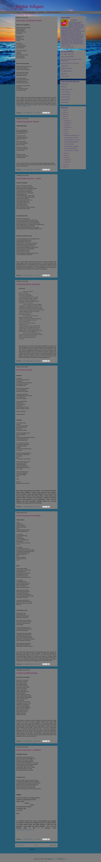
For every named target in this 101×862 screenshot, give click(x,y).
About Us (41, 12)
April (65, 155)
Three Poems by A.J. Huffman (28, 750)
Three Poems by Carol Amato (28, 516)
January (66, 162)
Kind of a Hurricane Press (54, 12)
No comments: (36, 112)
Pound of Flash (65, 76)
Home (18, 12)
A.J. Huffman (73, 20)
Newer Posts (19, 845)
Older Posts (53, 845)
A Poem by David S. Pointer (27, 122)
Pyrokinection (64, 65)
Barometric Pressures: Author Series (70, 63)
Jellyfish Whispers (29, 7)
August (66, 129)
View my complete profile (67, 46)
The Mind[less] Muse (66, 71)
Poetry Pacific (64, 84)
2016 (64, 114)
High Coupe (64, 73)
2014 (64, 118)
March (66, 157)
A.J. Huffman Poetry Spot (67, 54)
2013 (64, 164)
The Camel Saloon (65, 94)
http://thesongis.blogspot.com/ (23, 106)
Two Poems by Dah (24, 370)
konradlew (54, 858)
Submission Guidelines (29, 12)
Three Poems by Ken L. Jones (28, 179)
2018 (64, 112)
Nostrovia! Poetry (65, 97)
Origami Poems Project (67, 89)
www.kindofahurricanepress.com (25, 829)
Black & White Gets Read (67, 56)
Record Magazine (65, 99)
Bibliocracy (64, 86)
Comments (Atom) (39, 849)
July (65, 131)
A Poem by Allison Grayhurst (28, 284)
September (67, 127)
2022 (64, 110)
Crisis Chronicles (65, 91)
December (67, 120)
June (65, 133)
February (66, 159)
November (67, 122)
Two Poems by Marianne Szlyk (28, 21)
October (66, 125)
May (65, 153)
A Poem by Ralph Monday (27, 673)
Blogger (65, 858)
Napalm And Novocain (66, 68)
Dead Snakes (64, 102)
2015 (64, 116)
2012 (64, 166)
